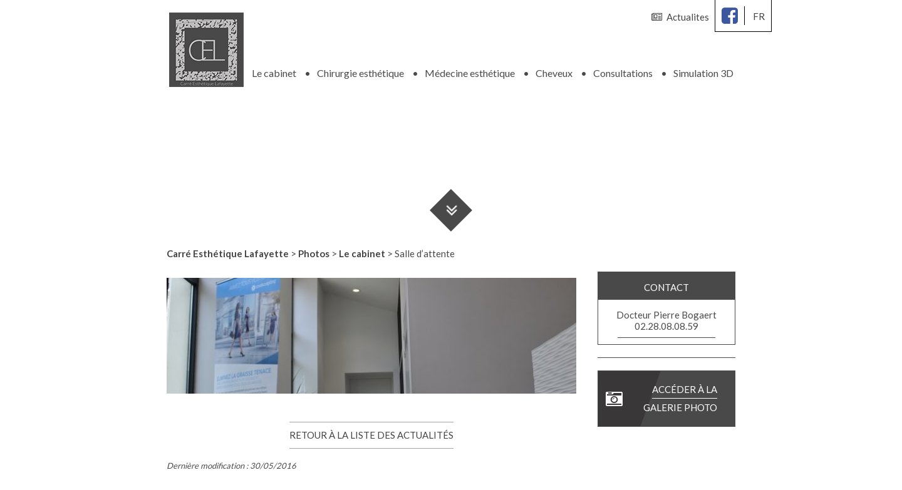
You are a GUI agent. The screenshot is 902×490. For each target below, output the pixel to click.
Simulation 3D (703, 68)
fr (759, 16)
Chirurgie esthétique (360, 68)
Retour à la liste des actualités (371, 430)
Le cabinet (274, 68)
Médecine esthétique (470, 68)
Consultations (623, 68)
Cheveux (554, 68)
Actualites (680, 17)
